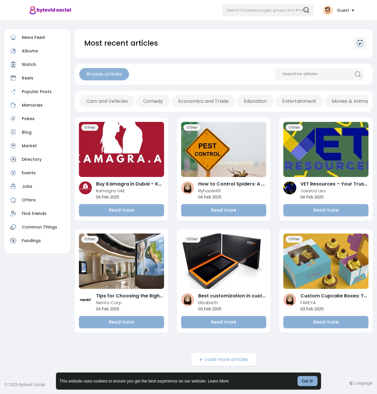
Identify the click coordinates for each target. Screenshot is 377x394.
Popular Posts (30, 91)
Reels (21, 78)
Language (361, 383)
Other (89, 127)
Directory (25, 159)
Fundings (25, 240)
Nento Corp (109, 302)
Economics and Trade (203, 101)
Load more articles (226, 359)
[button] (267, 10)
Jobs (20, 186)
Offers (22, 200)
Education (255, 101)
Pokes (21, 118)
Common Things (33, 227)
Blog (20, 132)
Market (23, 145)
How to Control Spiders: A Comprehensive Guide (256, 184)
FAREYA (308, 302)
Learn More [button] (218, 381)
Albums (23, 51)
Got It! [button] (307, 381)
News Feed (27, 37)
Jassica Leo (313, 191)
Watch (22, 64)
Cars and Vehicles (107, 101)
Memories (26, 105)
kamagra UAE (110, 191)
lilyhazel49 (209, 191)
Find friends (28, 213)
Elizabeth (208, 302)
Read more (121, 210)
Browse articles (104, 74)
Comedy (153, 101)
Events (22, 172)
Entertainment (299, 101)
